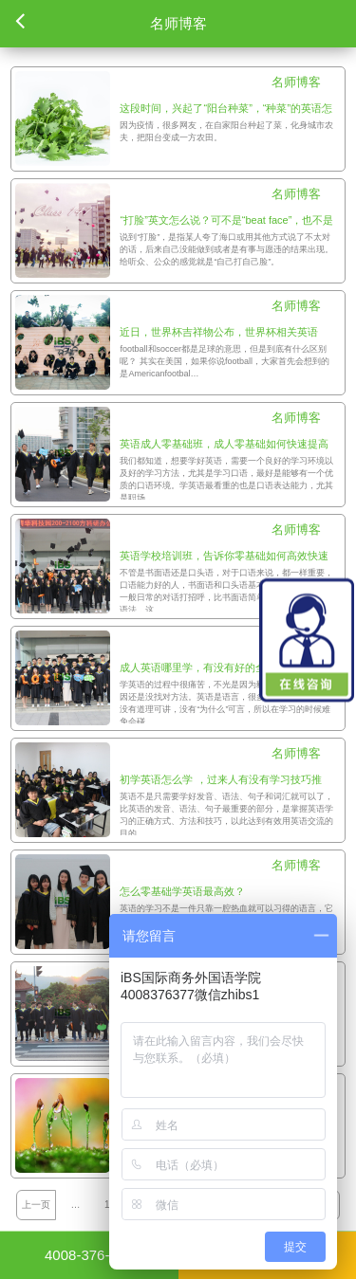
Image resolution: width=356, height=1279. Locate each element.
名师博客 (296, 82)
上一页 (36, 1204)
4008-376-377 (89, 1255)
